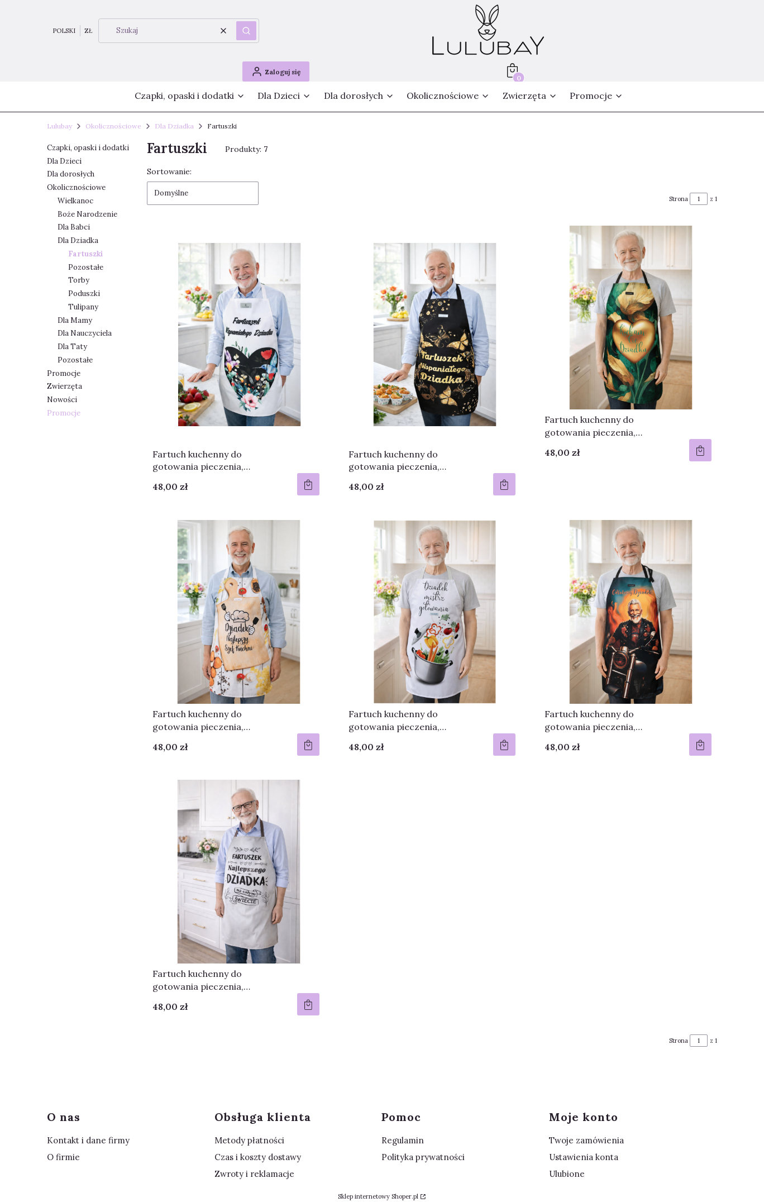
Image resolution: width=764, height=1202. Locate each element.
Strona (678, 199)
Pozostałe (85, 267)
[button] (246, 30)
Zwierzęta (64, 386)
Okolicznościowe (113, 126)
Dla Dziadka (174, 126)
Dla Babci (74, 227)
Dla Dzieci (64, 161)
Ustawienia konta (583, 1157)
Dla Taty (72, 346)
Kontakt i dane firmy (88, 1140)
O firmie (63, 1157)
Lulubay (59, 126)
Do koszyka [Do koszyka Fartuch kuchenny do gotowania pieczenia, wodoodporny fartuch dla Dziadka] (308, 484)
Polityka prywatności (423, 1157)
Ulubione (567, 1173)
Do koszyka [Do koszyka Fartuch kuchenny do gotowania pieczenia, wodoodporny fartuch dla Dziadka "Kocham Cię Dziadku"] (700, 450)
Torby (78, 280)
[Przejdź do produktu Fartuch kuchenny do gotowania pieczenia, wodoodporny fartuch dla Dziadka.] (235, 334)
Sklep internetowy (378, 1196)
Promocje (63, 373)
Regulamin (402, 1140)
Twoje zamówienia (586, 1140)
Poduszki (84, 293)
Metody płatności (249, 1140)
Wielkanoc (75, 201)
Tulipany (83, 307)
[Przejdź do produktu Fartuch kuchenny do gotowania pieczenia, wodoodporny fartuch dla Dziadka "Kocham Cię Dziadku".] (628, 317)
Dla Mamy (75, 320)
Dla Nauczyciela (85, 333)
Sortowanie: (169, 171)
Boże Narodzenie (87, 214)
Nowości (62, 399)
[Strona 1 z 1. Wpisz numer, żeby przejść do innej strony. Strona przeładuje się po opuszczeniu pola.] (699, 199)
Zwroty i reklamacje (254, 1173)
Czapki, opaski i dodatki (88, 147)
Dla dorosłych (70, 174)
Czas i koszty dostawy (257, 1157)
